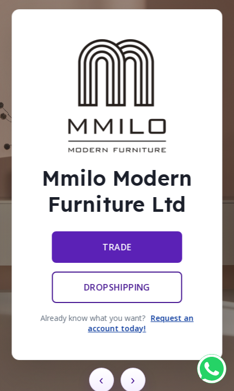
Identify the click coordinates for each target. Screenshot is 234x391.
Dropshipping (117, 287)
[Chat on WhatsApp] (211, 368)
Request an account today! (141, 323)
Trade (117, 247)
